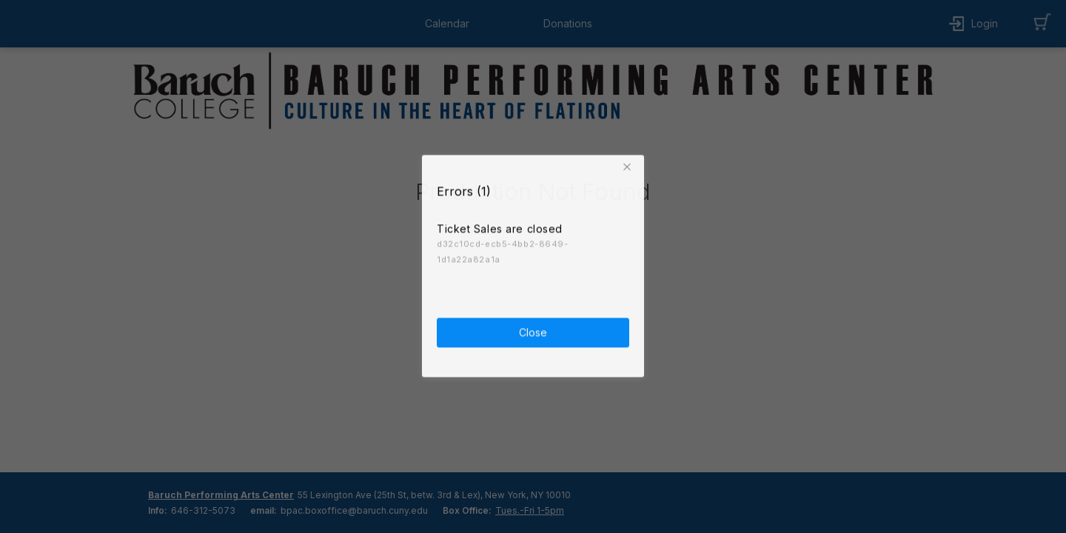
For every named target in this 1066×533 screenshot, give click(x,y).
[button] (629, 164)
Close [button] (533, 330)
